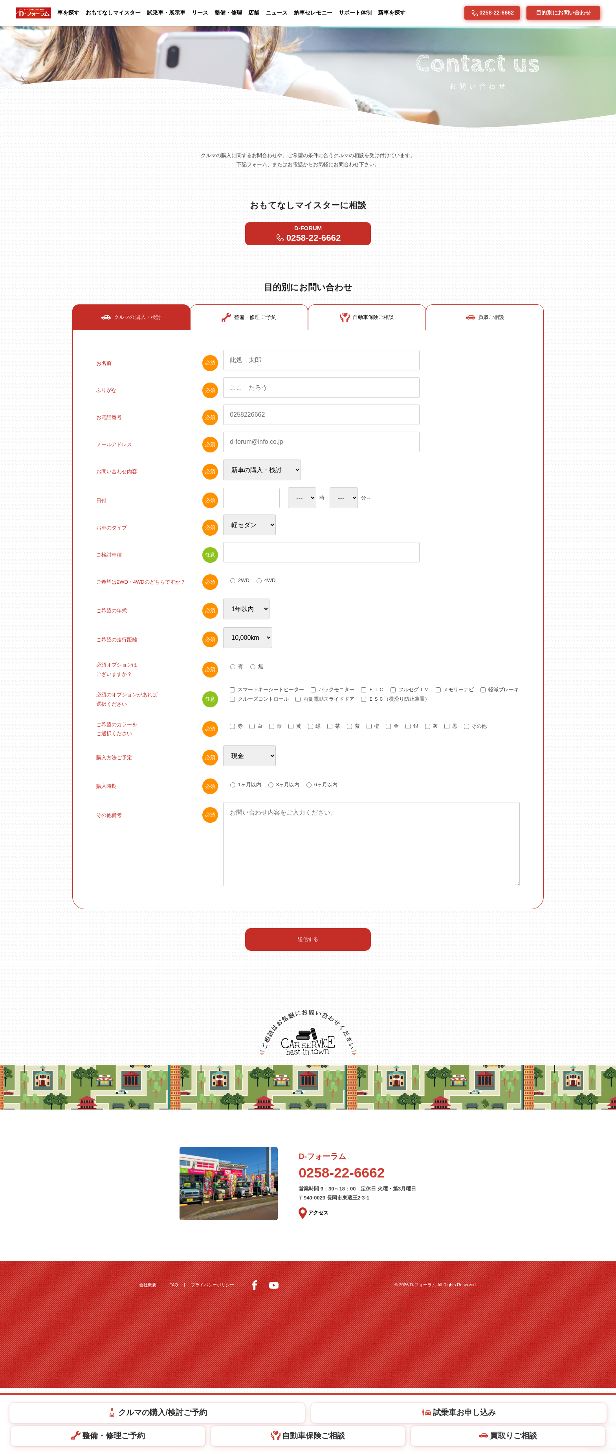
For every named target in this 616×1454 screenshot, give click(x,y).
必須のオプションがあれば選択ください (157, 742)
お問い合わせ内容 (157, 504)
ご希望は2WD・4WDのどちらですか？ (157, 617)
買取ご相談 (485, 348)
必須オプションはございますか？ (157, 711)
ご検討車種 (157, 590)
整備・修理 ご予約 (249, 348)
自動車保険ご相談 (367, 348)
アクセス (314, 1280)
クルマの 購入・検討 (131, 348)
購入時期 (157, 834)
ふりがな (157, 421)
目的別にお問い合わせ (563, 12)
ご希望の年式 (157, 648)
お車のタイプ (157, 562)
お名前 (157, 394)
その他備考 (157, 864)
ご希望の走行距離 (157, 678)
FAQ (177, 1350)
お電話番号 (157, 449)
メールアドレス (157, 477)
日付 (157, 534)
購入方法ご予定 (157, 803)
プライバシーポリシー (219, 1350)
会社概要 (148, 1350)
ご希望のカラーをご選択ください (157, 774)
